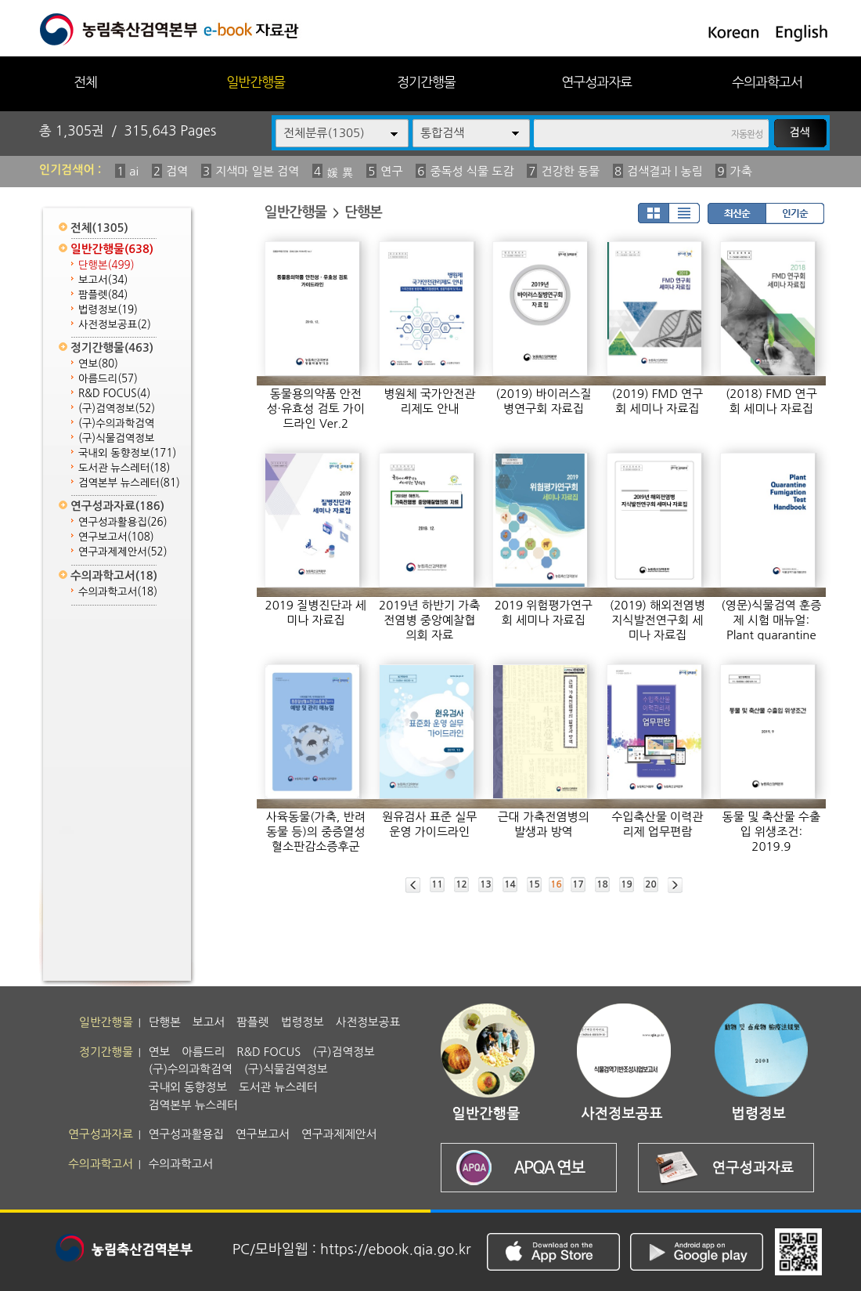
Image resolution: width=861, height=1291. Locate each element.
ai (134, 171)
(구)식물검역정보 (116, 438)
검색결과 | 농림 (665, 171)
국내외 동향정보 (127, 453)
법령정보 (108, 310)
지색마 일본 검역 (257, 171)
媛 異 (339, 173)
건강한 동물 (570, 171)
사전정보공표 (114, 325)
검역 (177, 171)
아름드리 (108, 379)
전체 (85, 82)
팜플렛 (103, 295)
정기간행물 (426, 82)
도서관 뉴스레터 (124, 468)
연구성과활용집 (123, 522)
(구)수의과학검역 (116, 423)
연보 (98, 364)
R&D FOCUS (114, 394)
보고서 (103, 280)
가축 (741, 171)
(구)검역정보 (116, 408)
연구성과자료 (596, 82)
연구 (391, 171)
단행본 (106, 265)
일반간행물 (255, 82)
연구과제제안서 (123, 552)
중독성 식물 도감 (471, 171)
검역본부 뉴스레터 (129, 483)
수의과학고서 (767, 82)
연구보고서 (116, 537)
